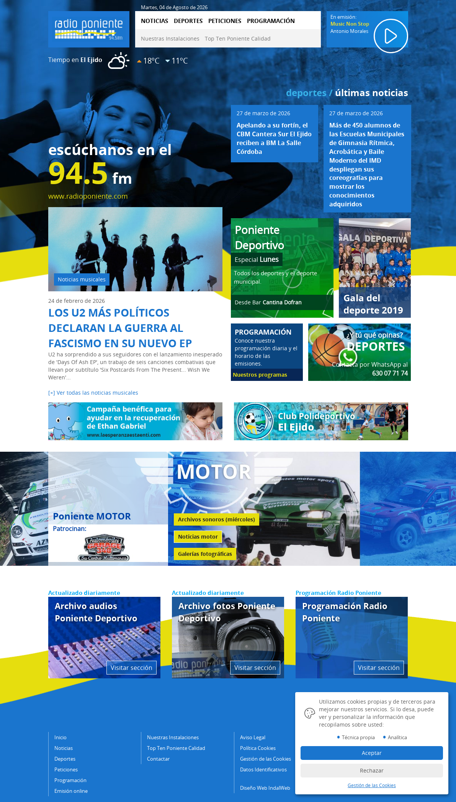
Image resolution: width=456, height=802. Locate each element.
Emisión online (71, 790)
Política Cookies (258, 748)
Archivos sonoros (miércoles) (216, 519)
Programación (70, 780)
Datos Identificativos (263, 769)
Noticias (63, 748)
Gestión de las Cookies (265, 758)
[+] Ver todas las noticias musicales (93, 392)
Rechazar (372, 770)
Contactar (158, 758)
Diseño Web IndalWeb (265, 787)
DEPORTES (188, 21)
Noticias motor (198, 536)
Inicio (60, 737)
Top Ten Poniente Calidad (238, 38)
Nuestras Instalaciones (170, 38)
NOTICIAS (154, 21)
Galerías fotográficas (205, 553)
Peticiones (66, 769)
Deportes (64, 758)
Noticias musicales (82, 279)
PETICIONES (224, 21)
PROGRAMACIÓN (271, 21)
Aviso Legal (252, 737)
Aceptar (372, 752)
